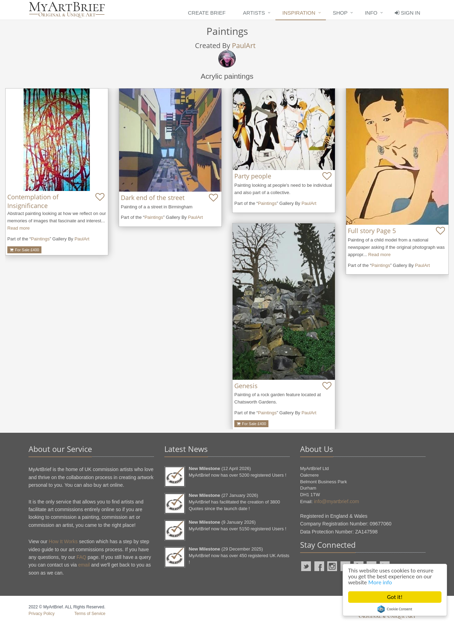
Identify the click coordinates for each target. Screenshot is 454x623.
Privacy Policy (42, 613)
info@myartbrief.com (336, 501)
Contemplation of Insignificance (32, 201)
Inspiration (298, 13)
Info (371, 13)
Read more (18, 228)
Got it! (394, 597)
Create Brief (207, 13)
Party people (252, 176)
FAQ (81, 557)
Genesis (246, 386)
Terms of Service (89, 613)
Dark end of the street (153, 197)
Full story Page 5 (372, 230)
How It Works (63, 541)
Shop (340, 13)
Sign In (407, 13)
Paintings (40, 238)
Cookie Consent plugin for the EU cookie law (394, 609)
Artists (254, 13)
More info (380, 582)
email (83, 565)
